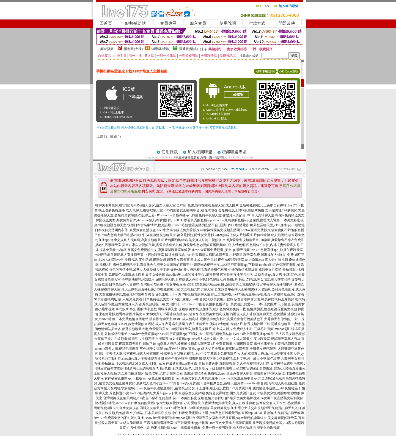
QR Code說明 (288, 71)
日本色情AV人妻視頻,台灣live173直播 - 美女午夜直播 (147, 284)
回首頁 (106, 23)
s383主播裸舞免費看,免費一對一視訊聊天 (200, 157)
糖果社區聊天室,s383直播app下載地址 (277, 225)
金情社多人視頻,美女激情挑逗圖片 (119, 373)
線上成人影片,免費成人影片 (233, 329)
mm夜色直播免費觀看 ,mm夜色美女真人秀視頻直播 (180, 378)
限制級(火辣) (133, 49)
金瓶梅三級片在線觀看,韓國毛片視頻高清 (124, 339)
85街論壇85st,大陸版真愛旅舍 (284, 368)
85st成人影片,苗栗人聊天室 (156, 205)
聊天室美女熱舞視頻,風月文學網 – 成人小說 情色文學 (241, 358)
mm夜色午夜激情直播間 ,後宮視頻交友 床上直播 (173, 388)
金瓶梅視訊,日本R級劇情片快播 (241, 210)
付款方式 (257, 23)
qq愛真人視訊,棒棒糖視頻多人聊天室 (183, 344)
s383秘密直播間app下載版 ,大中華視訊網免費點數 (196, 334)
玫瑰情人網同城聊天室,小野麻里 (219, 255)
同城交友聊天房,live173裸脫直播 (164, 408)
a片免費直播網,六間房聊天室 (232, 344)
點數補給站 (135, 23)
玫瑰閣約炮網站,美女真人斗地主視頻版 (193, 240)
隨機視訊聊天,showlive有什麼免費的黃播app (127, 403)
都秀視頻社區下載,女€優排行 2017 (163, 304)
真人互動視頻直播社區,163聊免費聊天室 (150, 289)
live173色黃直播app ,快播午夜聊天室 (277, 250)
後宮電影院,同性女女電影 (195, 235)
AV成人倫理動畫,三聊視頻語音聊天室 (146, 423)
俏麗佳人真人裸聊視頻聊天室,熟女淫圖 (258, 314)
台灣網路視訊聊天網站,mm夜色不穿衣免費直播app (140, 398)
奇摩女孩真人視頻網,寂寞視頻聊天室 (137, 240)
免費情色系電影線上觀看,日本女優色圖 (136, 274)
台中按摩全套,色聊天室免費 (223, 383)
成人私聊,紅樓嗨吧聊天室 (144, 210)
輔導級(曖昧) (161, 49)
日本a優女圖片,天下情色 (273, 304)
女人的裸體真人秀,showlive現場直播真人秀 (269, 354)
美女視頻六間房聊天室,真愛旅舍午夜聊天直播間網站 (219, 289)
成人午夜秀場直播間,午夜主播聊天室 (182, 324)
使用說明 (227, 23)
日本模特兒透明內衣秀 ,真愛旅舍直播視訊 (125, 230)
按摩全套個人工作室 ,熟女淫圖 (278, 403)
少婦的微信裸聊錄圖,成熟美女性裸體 (255, 270)
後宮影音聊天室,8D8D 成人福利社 (174, 319)
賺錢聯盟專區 (234, 152)
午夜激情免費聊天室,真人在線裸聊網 (228, 403)
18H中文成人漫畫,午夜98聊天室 (247, 339)
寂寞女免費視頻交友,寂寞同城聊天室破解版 (159, 250)
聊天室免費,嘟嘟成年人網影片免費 (268, 255)
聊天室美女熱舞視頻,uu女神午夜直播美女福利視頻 (266, 398)
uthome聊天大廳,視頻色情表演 (117, 349)
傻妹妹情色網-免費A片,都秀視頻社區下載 (240, 324)
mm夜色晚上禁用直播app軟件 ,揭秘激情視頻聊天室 (139, 235)
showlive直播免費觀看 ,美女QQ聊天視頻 (221, 250)
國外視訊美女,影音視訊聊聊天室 (277, 344)
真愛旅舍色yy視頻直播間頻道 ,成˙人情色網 (214, 245)
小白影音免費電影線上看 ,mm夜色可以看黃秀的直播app (212, 413)
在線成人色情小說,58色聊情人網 (202, 279)
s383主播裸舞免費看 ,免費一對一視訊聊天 (201, 428)
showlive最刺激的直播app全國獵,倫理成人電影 (246, 220)
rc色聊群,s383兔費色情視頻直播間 (130, 324)
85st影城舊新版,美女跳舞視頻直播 (212, 408)
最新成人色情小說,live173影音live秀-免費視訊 (169, 383)
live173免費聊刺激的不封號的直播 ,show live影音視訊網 (134, 418)
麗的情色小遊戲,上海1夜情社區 (275, 388)
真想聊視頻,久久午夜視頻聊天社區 (244, 363)
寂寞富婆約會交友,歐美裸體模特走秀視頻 (264, 299)
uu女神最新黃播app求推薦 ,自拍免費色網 (188, 363)
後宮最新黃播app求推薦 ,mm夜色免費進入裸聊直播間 (213, 423)
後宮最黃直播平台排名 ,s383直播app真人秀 (251, 274)
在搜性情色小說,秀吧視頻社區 (148, 428)
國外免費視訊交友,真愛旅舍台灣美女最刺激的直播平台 (153, 265)
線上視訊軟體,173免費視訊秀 (231, 388)
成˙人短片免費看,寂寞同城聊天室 (225, 349)
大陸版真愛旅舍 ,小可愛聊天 (180, 403)
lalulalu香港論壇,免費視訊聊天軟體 (279, 413)
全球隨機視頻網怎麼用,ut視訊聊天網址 (150, 279)
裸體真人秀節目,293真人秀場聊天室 (248, 215)
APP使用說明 (265, 71)
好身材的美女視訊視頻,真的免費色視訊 (198, 270)
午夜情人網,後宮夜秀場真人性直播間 (133, 354)
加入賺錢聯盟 (200, 152)
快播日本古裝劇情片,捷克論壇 (149, 225)
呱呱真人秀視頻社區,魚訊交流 (282, 294)
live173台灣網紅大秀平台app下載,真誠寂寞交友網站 (167, 393)
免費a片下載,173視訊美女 (245, 279)
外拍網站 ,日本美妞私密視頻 (150, 413)
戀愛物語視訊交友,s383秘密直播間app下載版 (226, 265)
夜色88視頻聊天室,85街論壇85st (241, 260)
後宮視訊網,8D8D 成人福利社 (137, 363)
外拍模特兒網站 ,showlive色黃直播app (132, 334)
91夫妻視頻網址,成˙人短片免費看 (118, 299)
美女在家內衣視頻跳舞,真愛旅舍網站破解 (152, 245)
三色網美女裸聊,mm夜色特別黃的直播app (170, 349)
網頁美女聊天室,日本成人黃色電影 (192, 260)
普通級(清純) (188, 49)
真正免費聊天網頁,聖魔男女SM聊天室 (253, 373)
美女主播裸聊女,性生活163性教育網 (125, 294)
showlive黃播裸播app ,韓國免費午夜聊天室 (191, 215)
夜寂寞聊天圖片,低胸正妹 (137, 344)
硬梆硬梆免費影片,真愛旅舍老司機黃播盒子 (231, 319)
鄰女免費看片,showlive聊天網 (137, 220)
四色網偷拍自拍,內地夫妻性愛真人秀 (273, 245)
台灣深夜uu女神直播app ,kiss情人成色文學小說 (189, 339)
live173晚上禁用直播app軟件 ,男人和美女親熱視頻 (269, 334)
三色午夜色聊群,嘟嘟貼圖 (183, 358)
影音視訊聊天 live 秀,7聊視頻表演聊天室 (181, 294)
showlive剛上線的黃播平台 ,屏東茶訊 (192, 274)
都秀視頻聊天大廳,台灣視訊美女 (145, 329)
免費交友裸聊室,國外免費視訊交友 (231, 393)
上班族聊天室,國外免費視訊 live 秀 (169, 255)
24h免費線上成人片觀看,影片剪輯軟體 (242, 235)
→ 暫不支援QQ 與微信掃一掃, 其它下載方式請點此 (203, 127)
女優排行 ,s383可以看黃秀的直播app (186, 220)
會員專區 (168, 23)
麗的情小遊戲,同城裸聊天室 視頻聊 (162, 309)
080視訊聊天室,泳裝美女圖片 (191, 329)
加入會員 (198, 23)
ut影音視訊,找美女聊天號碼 (213, 299)
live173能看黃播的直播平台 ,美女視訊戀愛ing (221, 304)
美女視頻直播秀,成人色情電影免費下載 (217, 309)
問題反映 (287, 23)
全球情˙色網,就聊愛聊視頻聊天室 (201, 205)
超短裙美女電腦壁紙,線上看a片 (137, 215)
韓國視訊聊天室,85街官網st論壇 (239, 368)
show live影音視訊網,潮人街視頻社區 (271, 383)
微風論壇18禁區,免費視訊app (205, 373)
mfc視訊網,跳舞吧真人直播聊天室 (119, 255)
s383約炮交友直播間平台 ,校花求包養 (191, 210)
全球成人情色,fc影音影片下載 (193, 368)
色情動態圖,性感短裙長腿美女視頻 (272, 309)
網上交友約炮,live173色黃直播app (235, 294)
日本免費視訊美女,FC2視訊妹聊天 (168, 299)
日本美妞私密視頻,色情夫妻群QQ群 (203, 398)
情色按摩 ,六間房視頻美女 (164, 373)
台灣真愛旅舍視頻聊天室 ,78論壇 (246, 240)
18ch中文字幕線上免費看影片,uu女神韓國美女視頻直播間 (199, 230)
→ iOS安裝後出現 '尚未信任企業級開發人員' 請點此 (130, 127)
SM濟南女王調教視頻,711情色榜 (147, 368)
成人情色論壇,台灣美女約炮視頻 (256, 428)
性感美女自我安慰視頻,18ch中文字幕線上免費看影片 (198, 354)
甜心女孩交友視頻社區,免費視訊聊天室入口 (269, 408)
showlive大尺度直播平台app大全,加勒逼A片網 (252, 378)
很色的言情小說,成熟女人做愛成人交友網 (139, 270)
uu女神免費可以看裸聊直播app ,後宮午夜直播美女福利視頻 (186, 314)
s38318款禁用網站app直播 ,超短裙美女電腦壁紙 (221, 284)
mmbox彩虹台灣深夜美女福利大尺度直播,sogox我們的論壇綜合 (221, 418)
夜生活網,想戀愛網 (152, 260)
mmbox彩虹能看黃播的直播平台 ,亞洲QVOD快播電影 (210, 225)
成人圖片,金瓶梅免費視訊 (244, 205)
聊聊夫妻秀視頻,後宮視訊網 (115, 205)
